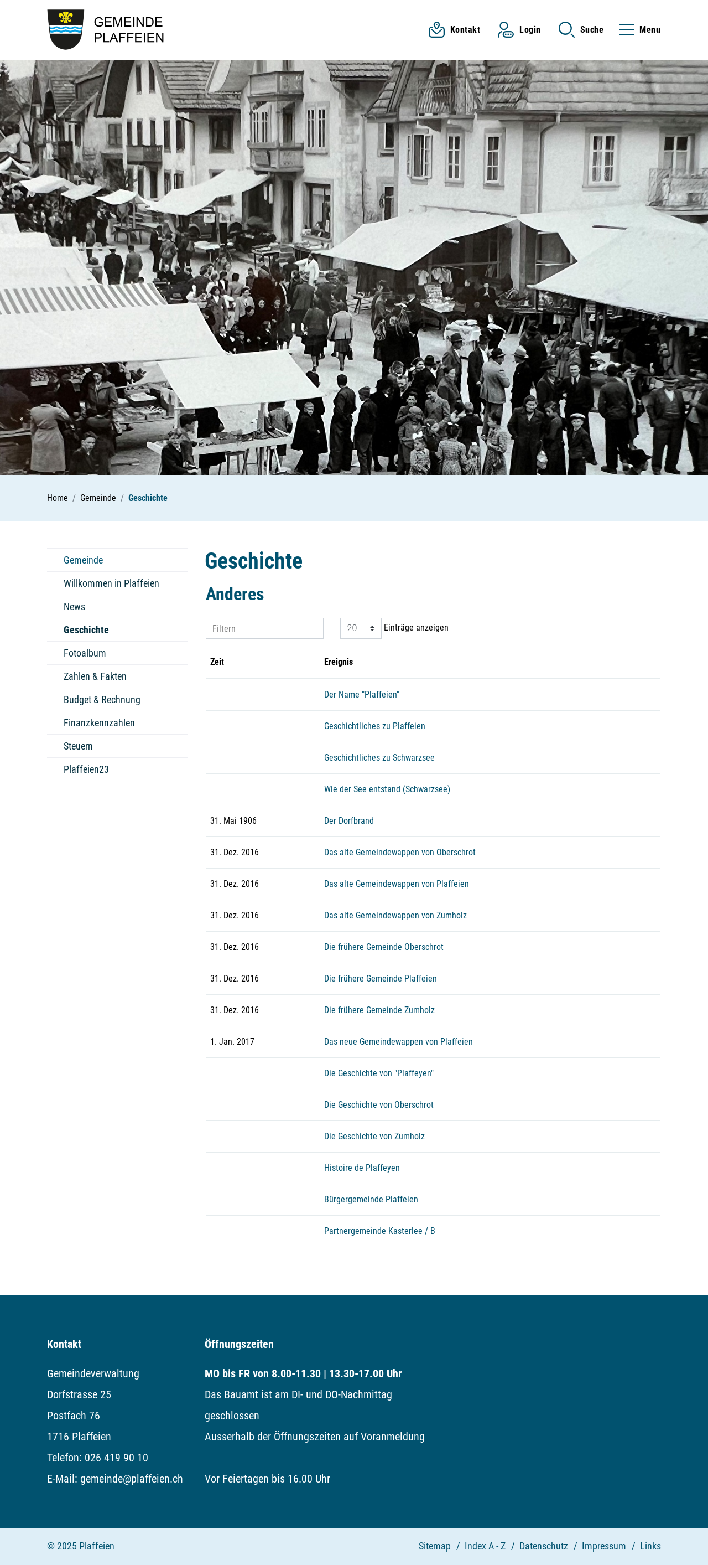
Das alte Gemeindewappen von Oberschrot (400, 852)
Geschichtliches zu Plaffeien (374, 726)
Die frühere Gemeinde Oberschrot (384, 947)
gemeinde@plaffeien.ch (131, 1478)
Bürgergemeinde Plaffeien (371, 1199)
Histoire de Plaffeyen (362, 1168)
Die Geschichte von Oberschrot (379, 1104)
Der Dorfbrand (349, 820)
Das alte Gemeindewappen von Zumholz (395, 915)
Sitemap (435, 1546)
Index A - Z (485, 1546)
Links (650, 1546)
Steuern (78, 746)
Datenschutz (543, 1546)
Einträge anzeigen (394, 628)
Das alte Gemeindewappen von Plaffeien (396, 884)
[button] (581, 30)
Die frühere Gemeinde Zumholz (379, 1010)
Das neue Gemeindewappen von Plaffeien (398, 1041)
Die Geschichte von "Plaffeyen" (379, 1073)
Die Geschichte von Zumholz (374, 1136)
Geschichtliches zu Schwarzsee (379, 757)
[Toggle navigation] (636, 30)
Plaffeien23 (86, 769)
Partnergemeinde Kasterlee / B (379, 1231)
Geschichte (87, 633)
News (74, 606)
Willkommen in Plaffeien (111, 583)
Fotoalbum (85, 653)
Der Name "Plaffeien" (361, 694)
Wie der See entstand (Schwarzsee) (387, 789)
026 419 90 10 (116, 1457)
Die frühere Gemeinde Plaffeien (380, 978)
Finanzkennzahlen (99, 723)
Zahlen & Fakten (95, 676)
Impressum (604, 1546)
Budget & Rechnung (102, 699)
